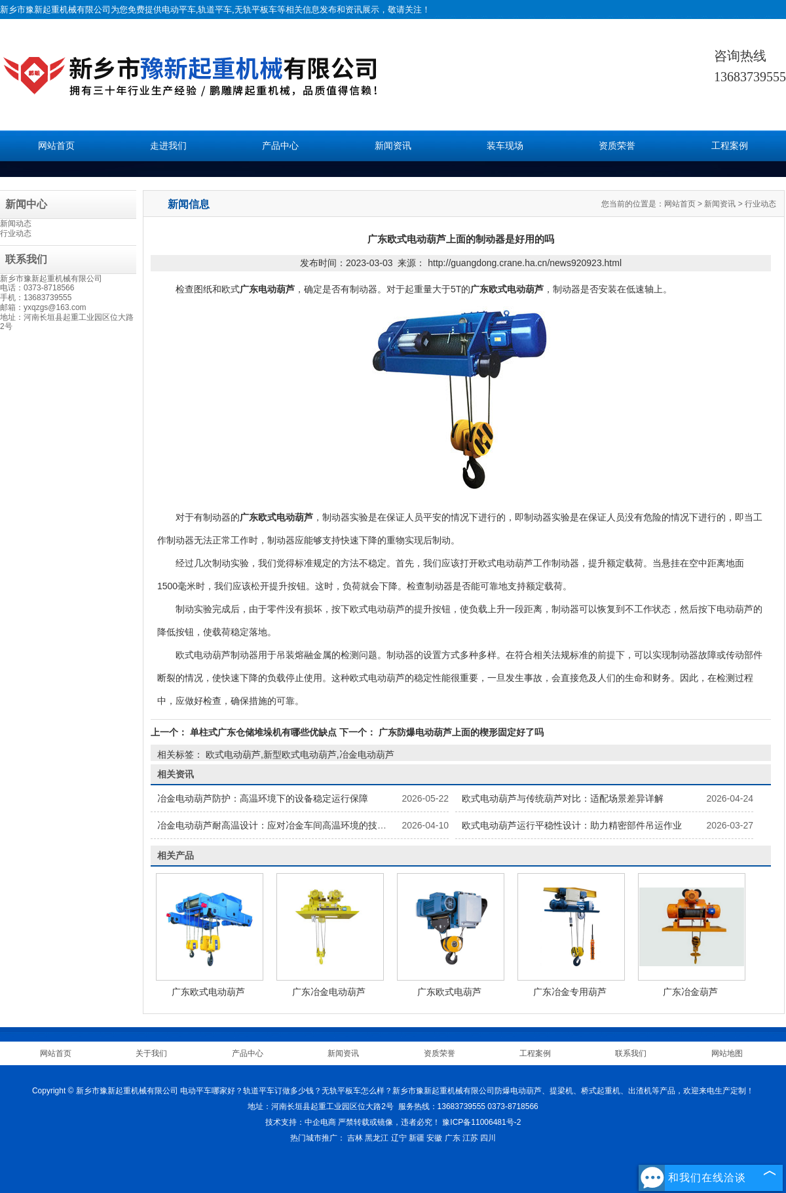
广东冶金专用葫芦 (570, 992)
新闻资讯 (393, 146)
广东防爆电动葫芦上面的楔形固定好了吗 (460, 732)
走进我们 (168, 146)
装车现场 (505, 146)
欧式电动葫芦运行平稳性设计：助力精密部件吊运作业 (572, 825)
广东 (452, 1138)
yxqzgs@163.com (55, 307)
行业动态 (15, 233)
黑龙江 (376, 1138)
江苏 (470, 1138)
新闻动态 (15, 223)
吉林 (355, 1138)
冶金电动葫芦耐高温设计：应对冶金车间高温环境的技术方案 (281, 825)
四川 (488, 1138)
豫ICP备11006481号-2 (481, 1122)
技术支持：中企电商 (300, 1122)
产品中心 (280, 146)
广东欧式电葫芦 (449, 992)
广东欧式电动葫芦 (208, 992)
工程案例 (729, 146)
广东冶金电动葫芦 (328, 992)
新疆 (416, 1138)
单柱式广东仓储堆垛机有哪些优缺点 (263, 732)
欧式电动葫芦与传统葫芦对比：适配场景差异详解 (563, 798)
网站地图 (727, 1053)
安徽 (434, 1138)
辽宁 (399, 1138)
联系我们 (630, 1053)
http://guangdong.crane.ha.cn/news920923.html (525, 263)
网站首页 (56, 146)
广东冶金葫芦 (690, 992)
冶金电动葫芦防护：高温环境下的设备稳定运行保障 (262, 798)
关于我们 (151, 1053)
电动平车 (179, 9)
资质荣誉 (617, 146)
